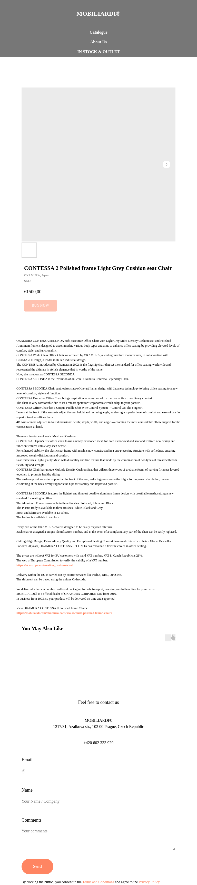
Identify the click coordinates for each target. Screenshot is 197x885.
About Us (98, 42)
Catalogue (98, 32)
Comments (32, 820)
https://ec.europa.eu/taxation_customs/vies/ (44, 565)
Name (27, 790)
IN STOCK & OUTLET (98, 52)
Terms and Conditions (98, 882)
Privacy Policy (149, 882)
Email (27, 759)
